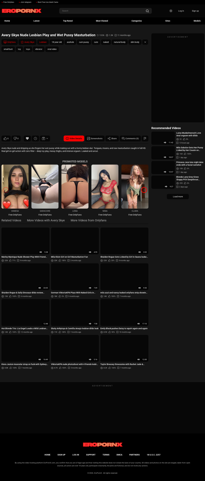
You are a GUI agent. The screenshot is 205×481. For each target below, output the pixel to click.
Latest (37, 21)
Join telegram (25, 2)
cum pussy (84, 42)
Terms (106, 455)
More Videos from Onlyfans (88, 220)
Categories (137, 21)
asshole (70, 42)
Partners (134, 455)
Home (7, 21)
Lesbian (43, 42)
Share (112, 138)
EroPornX (98, 473)
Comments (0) (130, 138)
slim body (135, 42)
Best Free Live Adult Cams (47, 2)
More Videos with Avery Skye (46, 220)
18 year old (57, 42)
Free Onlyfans (7, 2)
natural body (119, 42)
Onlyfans (10, 42)
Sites (167, 21)
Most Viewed (102, 21)
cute (96, 42)
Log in (181, 11)
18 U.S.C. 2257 (153, 455)
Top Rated (68, 21)
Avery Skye (27, 42)
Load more (178, 196)
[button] (144, 190)
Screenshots (94, 138)
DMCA (119, 455)
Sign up (195, 11)
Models (197, 21)
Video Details (74, 138)
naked (106, 42)
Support (91, 455)
